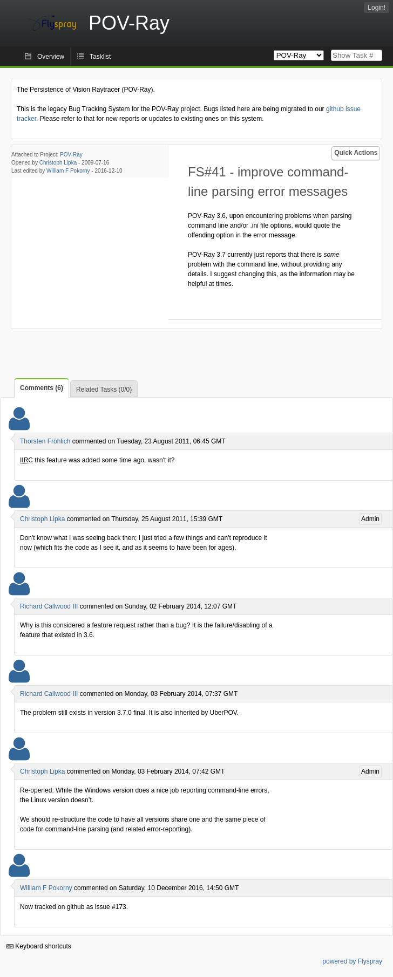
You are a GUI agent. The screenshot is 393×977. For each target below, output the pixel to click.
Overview (50, 56)
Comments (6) (41, 388)
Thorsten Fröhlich (45, 441)
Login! (376, 7)
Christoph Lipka (58, 163)
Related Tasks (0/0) (104, 389)
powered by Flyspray (352, 961)
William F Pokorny (68, 171)
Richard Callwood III (49, 606)
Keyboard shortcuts (38, 946)
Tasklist (100, 56)
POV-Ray (71, 155)
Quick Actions (355, 152)
